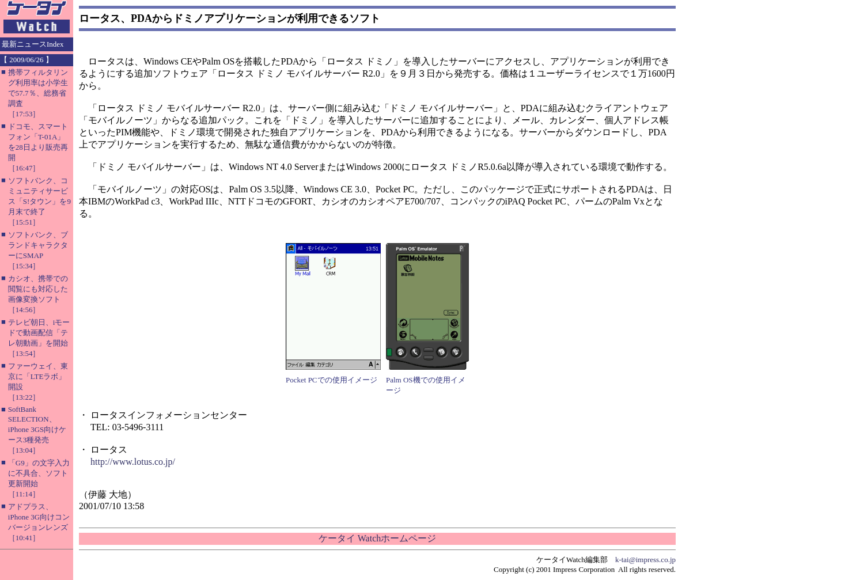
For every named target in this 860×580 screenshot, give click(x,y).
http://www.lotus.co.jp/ (132, 462)
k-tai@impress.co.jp (645, 559)
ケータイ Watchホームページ (377, 538)
